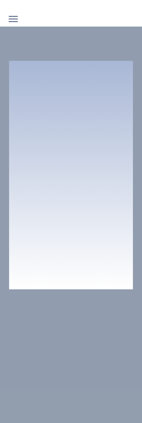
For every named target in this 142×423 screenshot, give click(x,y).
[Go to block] (71, 6)
